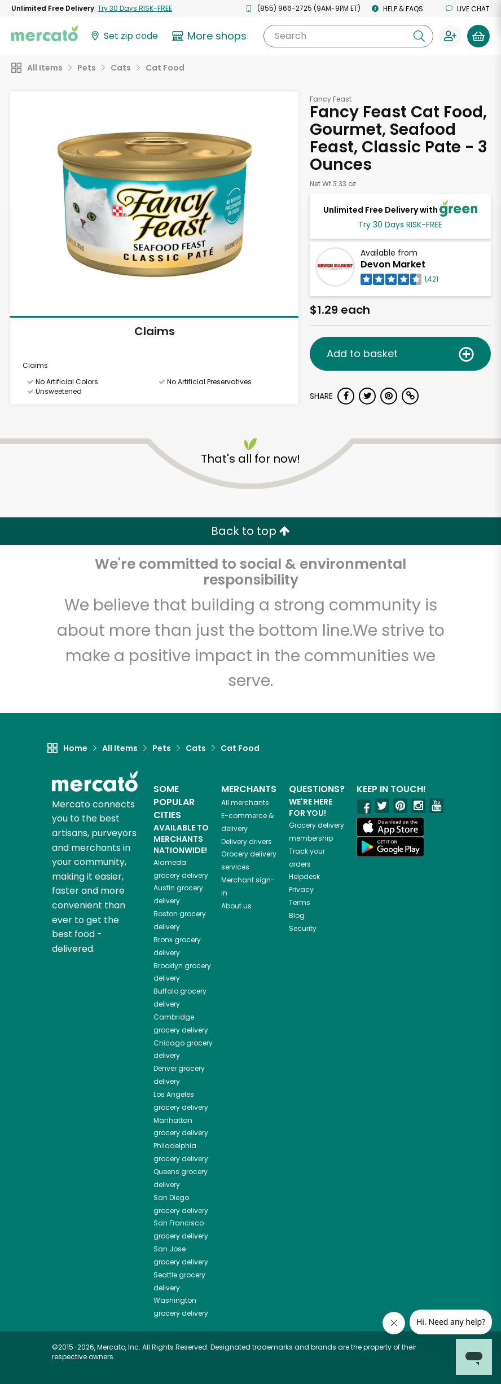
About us (236, 906)
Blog (297, 915)
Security (303, 928)
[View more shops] (210, 36)
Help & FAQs (397, 9)
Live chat (468, 9)
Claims (154, 331)
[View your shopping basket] (478, 36)
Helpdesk (304, 876)
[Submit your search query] (419, 36)
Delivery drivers (246, 841)
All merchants (245, 802)
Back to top (250, 531)
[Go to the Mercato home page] (44, 32)
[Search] (348, 36)
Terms (299, 902)
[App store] (390, 827)
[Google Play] (390, 846)
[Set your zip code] (123, 36)
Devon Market (393, 264)
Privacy (301, 889)
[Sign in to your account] (450, 36)
